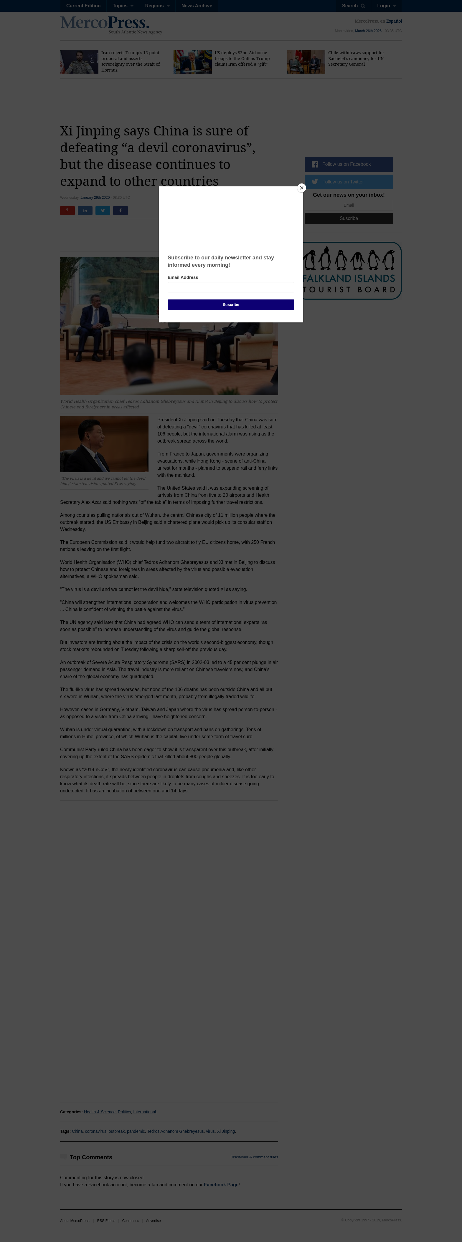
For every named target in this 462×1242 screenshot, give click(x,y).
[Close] (301, 187)
